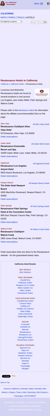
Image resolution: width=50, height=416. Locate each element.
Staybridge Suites (25, 316)
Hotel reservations (9, 137)
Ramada (25, 361)
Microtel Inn (25, 358)
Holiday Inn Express (25, 309)
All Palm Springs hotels (39, 206)
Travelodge (25, 366)
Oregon (12, 392)
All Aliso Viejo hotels (41, 124)
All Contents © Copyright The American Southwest (24, 402)
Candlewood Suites (25, 301)
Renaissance (25, 332)
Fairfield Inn (25, 327)
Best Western (25, 272)
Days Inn (25, 350)
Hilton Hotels (25, 290)
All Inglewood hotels (41, 164)
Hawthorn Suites (25, 353)
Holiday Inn (25, 306)
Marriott (25, 329)
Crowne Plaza (25, 303)
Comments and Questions (19, 406)
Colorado (24, 389)
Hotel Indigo (25, 311)
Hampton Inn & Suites (25, 285)
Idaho (31, 389)
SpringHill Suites (25, 337)
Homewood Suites (25, 293)
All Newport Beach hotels (39, 183)
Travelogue (18, 396)
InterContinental (25, 314)
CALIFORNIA (7, 14)
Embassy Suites (25, 283)
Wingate (25, 369)
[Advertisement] (24, 51)
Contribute (36, 406)
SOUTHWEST (30, 396)
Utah (24, 392)
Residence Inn (25, 335)
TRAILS (20, 17)
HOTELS (30, 17)
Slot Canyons (41, 392)
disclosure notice (26, 110)
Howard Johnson (25, 356)
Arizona (7, 389)
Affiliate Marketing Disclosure (20, 410)
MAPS (4, 17)
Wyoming (31, 392)
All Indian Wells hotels (40, 144)
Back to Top (5, 382)
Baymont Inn (25, 348)
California (4, 84)
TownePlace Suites (25, 340)
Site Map (37, 410)
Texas (18, 392)
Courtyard (25, 324)
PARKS (11, 17)
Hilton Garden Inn (25, 288)
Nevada (38, 389)
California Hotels (17, 84)
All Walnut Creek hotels (39, 229)
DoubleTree (25, 280)
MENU (36, 4)
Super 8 (25, 363)
